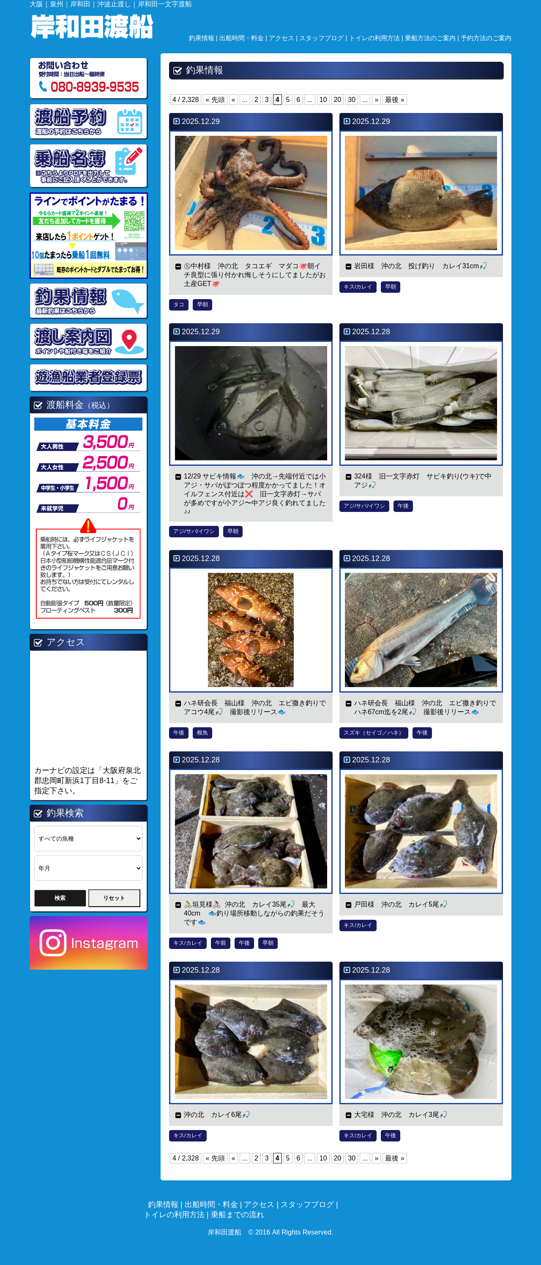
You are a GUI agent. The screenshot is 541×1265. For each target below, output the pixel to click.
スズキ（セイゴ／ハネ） (374, 732)
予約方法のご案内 (486, 37)
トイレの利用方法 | (377, 37)
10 (323, 99)
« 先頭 (214, 99)
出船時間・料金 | (244, 37)
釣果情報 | (204, 37)
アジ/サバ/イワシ (194, 531)
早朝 (202, 304)
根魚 (202, 732)
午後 (403, 506)
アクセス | (284, 37)
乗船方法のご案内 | (433, 37)
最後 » (394, 99)
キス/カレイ (358, 286)
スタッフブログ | (324, 37)
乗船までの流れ (237, 1214)
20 (338, 99)
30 (351, 99)
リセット (114, 898)
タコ (178, 304)
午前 (220, 943)
